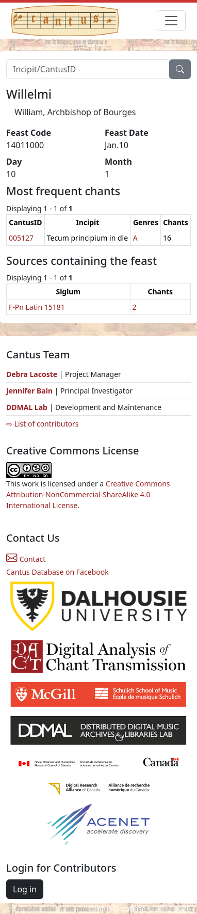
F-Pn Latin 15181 (37, 307)
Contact (25, 559)
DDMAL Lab (26, 407)
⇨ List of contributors (42, 424)
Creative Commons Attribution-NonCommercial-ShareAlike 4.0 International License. (88, 494)
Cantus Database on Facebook (57, 572)
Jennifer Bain (30, 391)
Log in (25, 889)
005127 (21, 238)
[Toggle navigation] (171, 20)
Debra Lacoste (31, 374)
